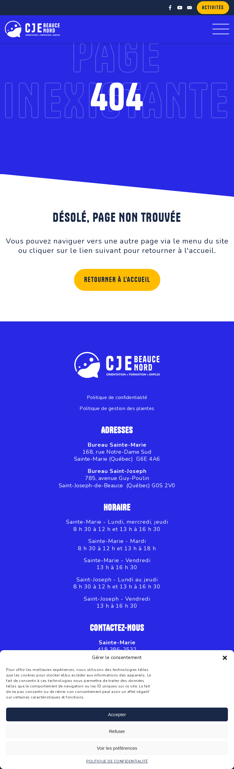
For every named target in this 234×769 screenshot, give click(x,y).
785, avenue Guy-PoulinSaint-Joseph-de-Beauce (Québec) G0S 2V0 (117, 481)
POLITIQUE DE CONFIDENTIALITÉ (117, 761)
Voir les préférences (117, 748)
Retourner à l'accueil (117, 279)
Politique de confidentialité (117, 397)
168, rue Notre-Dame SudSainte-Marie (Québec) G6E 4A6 (117, 455)
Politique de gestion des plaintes (117, 408)
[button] (225, 658)
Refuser (117, 731)
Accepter (117, 714)
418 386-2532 (117, 649)
